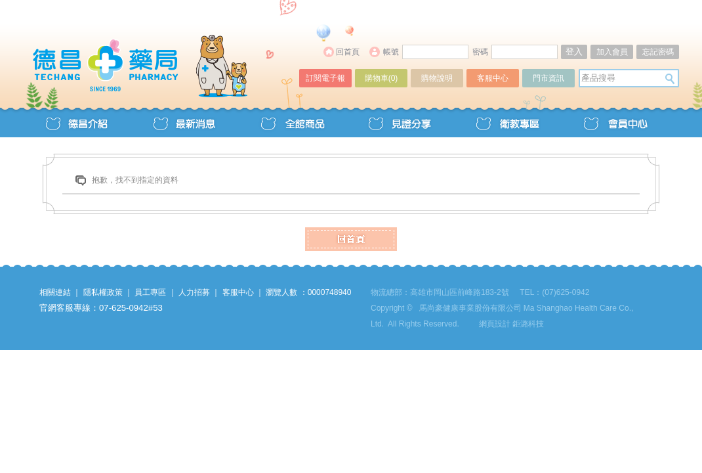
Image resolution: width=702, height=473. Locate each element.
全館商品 (292, 122)
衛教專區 (507, 122)
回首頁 (348, 51)
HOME (351, 239)
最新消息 (184, 122)
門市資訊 (548, 78)
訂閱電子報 (325, 78)
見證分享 (399, 122)
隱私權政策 (103, 292)
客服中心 (492, 78)
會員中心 (614, 122)
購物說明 (437, 78)
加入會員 (612, 51)
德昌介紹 (76, 122)
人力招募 (194, 292)
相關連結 (55, 292)
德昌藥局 (162, 51)
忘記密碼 (658, 51)
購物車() (381, 78)
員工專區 (150, 292)
